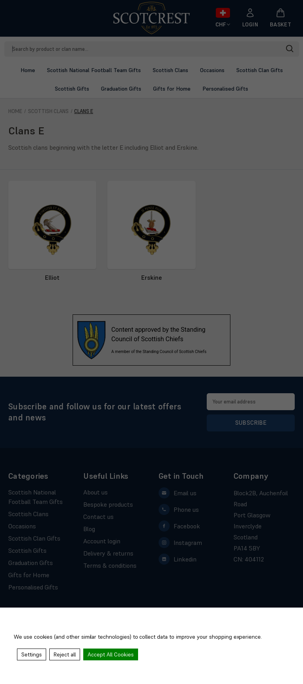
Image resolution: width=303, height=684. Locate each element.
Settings (31, 654)
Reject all (65, 654)
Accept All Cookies (111, 654)
